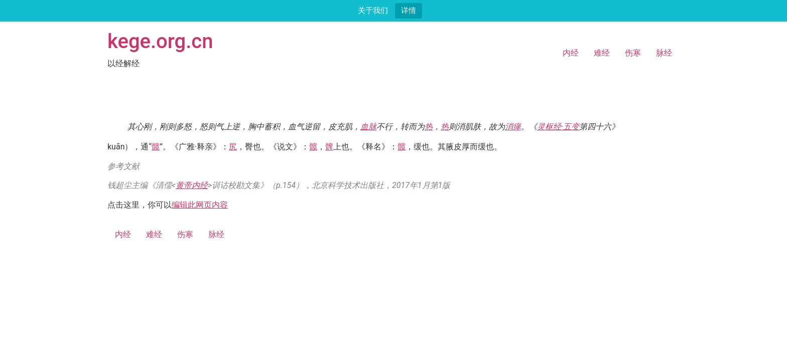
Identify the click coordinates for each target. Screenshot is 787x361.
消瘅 (513, 126)
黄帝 (184, 185)
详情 (408, 10)
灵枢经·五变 (558, 126)
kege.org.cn (160, 41)
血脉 (368, 126)
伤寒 (633, 53)
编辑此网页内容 (200, 205)
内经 (571, 53)
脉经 (664, 53)
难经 (602, 53)
